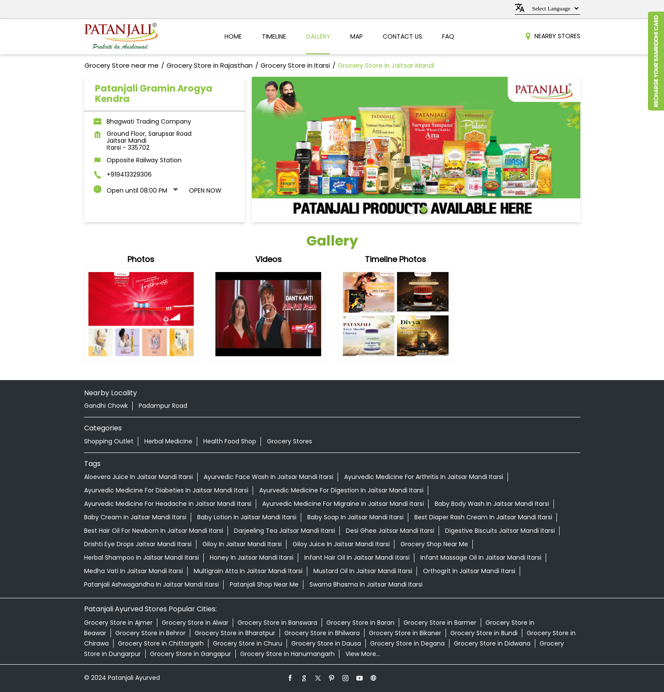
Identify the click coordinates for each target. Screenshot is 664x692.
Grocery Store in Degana (407, 643)
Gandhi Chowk (106, 405)
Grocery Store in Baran (360, 622)
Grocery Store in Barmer (440, 622)
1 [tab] (409, 209)
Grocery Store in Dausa (326, 643)
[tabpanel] (416, 148)
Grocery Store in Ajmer (118, 622)
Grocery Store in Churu (247, 643)
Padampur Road (163, 405)
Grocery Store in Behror (150, 633)
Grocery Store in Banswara (277, 622)
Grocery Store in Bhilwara (322, 633)
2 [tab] (422, 209)
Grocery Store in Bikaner (405, 633)
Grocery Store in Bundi (484, 633)
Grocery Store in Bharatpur (235, 633)
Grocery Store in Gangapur (190, 653)
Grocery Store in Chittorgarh (161, 643)
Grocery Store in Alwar (195, 622)
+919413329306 (129, 174)
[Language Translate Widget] (554, 8)
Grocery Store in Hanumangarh (287, 653)
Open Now (205, 190)
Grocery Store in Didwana (492, 643)
